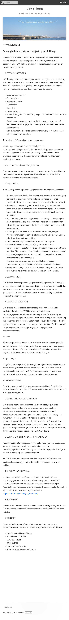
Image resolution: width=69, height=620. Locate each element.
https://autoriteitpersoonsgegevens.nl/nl (20, 493)
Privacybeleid (7, 607)
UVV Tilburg (34, 8)
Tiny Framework (16, 612)
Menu (65, 2)
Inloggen (28, 612)
